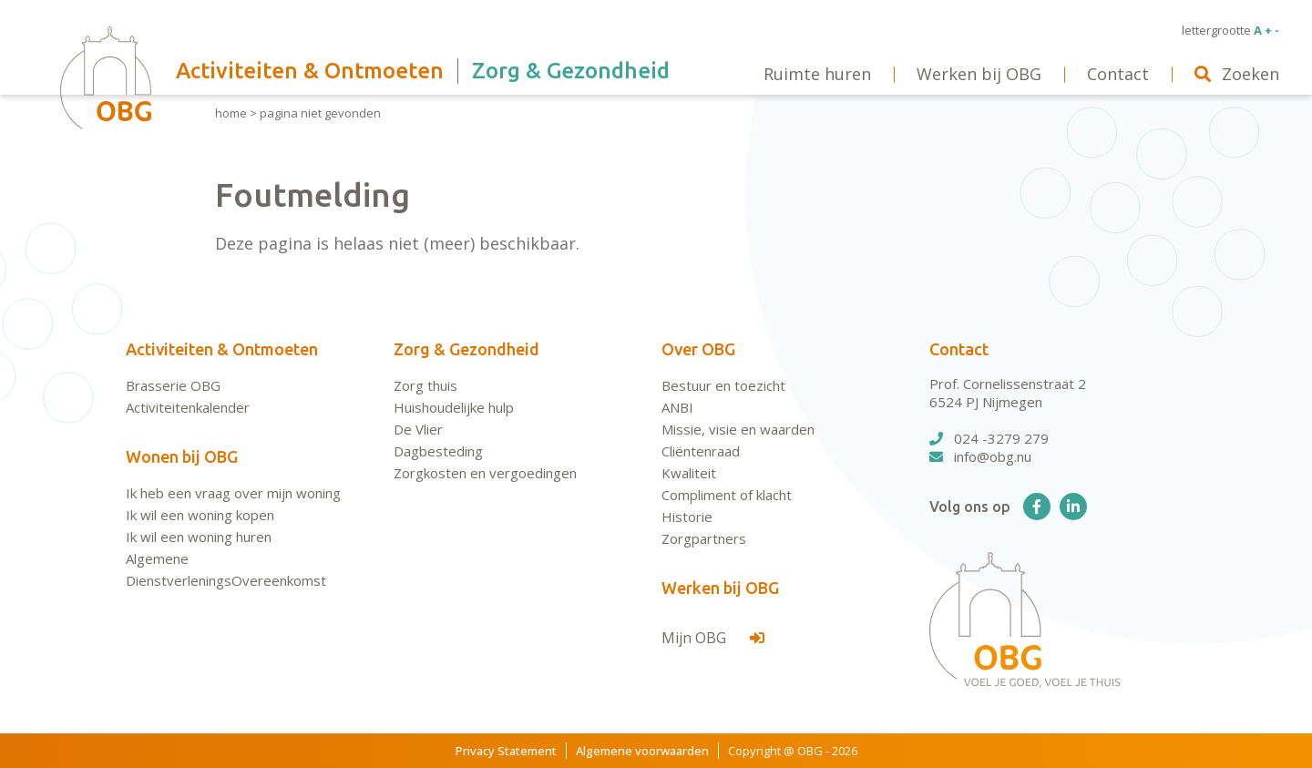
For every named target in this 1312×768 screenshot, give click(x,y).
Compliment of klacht (726, 495)
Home (231, 113)
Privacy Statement (506, 750)
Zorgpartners (703, 538)
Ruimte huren (817, 74)
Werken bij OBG (720, 588)
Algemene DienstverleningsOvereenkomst (226, 569)
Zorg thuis (425, 385)
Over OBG (698, 349)
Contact (959, 349)
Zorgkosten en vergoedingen (485, 473)
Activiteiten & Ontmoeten (222, 349)
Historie (686, 516)
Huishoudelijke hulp (454, 407)
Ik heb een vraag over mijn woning (233, 493)
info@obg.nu (980, 456)
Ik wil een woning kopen (200, 515)
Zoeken (1236, 74)
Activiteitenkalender (188, 407)
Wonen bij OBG (182, 456)
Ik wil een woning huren (199, 536)
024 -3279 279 (989, 438)
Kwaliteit (688, 473)
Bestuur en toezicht (723, 385)
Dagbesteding (438, 451)
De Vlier (418, 429)
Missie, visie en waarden (738, 429)
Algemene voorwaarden (642, 750)
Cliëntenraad (700, 451)
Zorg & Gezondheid (466, 349)
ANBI (677, 407)
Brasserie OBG (173, 385)
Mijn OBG (712, 638)
